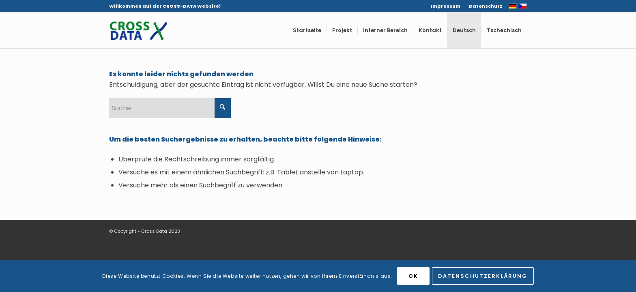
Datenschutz (486, 6)
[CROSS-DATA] (138, 30)
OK (413, 276)
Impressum (445, 6)
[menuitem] (446, 6)
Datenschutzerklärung (482, 276)
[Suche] (170, 108)
